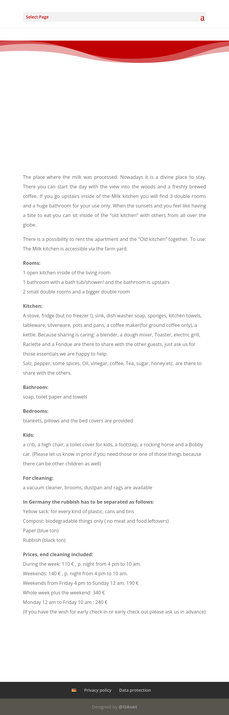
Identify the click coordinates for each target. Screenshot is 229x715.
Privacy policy (98, 690)
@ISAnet (128, 707)
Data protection (135, 690)
